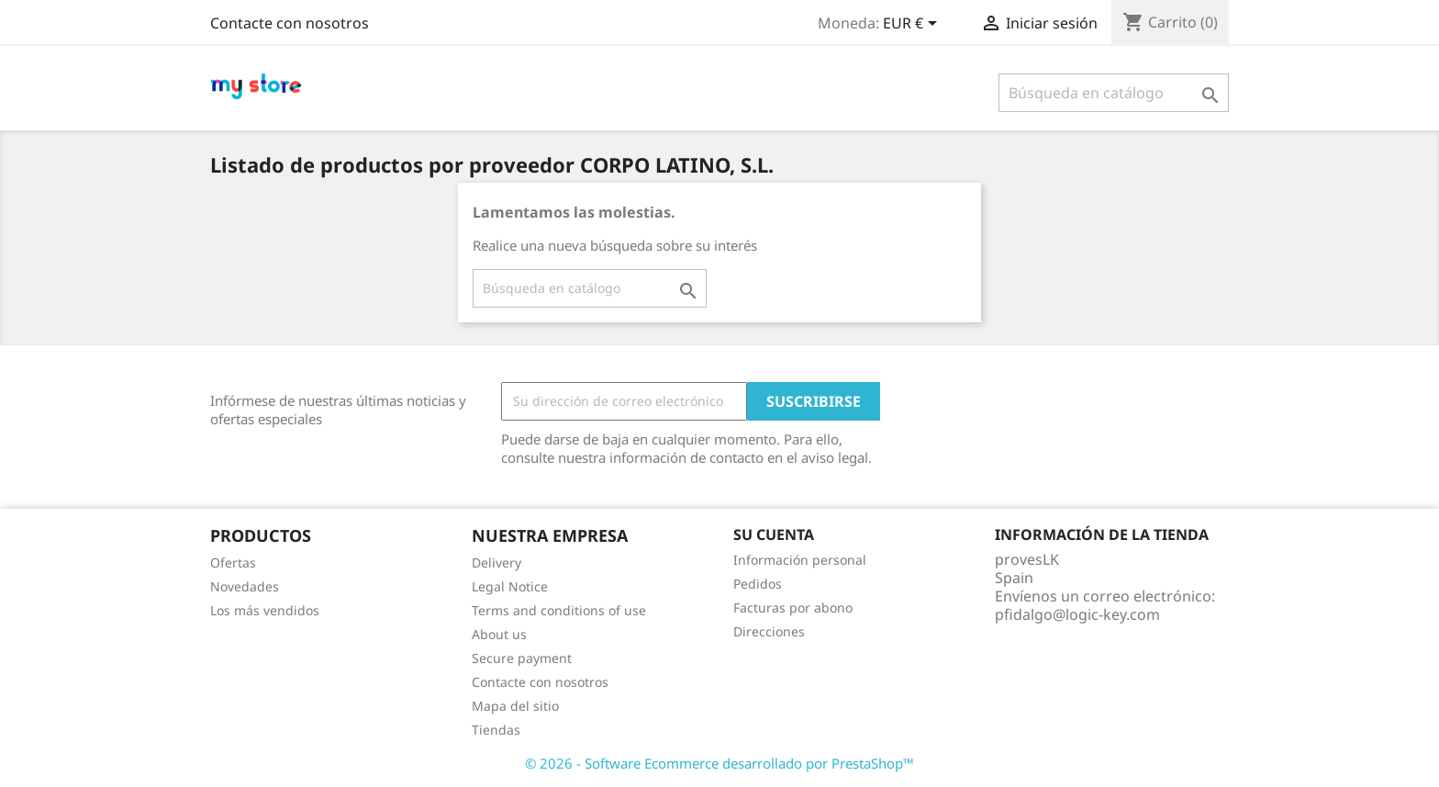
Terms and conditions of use (559, 610)
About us (499, 634)
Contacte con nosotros (289, 23)
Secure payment (522, 658)
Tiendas (496, 729)
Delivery (496, 562)
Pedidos (757, 583)
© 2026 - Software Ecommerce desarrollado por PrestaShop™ (719, 763)
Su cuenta (773, 534)
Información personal (799, 559)
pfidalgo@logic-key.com (1077, 614)
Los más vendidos (264, 610)
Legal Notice (510, 586)
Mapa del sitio (515, 705)
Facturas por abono (793, 607)
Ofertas (233, 562)
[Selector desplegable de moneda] (913, 25)
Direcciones (769, 631)
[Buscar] (1113, 92)
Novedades (244, 586)
